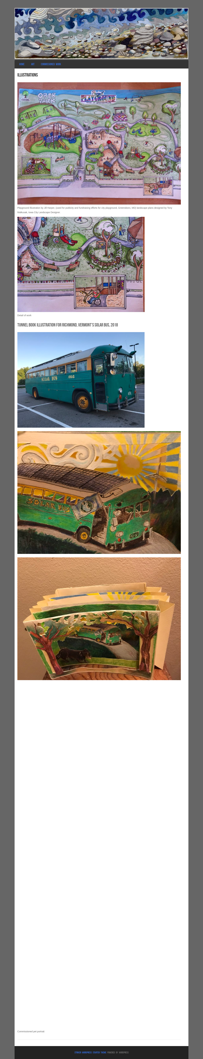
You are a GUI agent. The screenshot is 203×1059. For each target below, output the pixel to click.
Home (22, 64)
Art (32, 64)
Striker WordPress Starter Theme (90, 1052)
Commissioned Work (51, 64)
